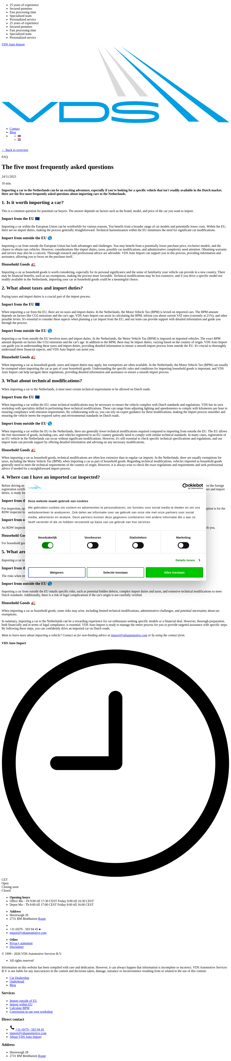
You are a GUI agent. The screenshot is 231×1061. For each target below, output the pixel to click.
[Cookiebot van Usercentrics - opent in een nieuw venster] (185, 486)
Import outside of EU (23, 1000)
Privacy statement (21, 943)
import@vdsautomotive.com (129, 635)
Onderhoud (17, 981)
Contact (15, 128)
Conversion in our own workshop (31, 1011)
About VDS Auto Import (25, 1036)
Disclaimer (17, 947)
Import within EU (21, 1004)
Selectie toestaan (115, 572)
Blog (13, 132)
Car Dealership (19, 978)
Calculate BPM (19, 1008)
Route (42, 918)
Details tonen (185, 560)
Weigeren (56, 572)
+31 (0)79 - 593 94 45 (27, 1029)
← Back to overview (15, 150)
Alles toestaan (174, 572)
